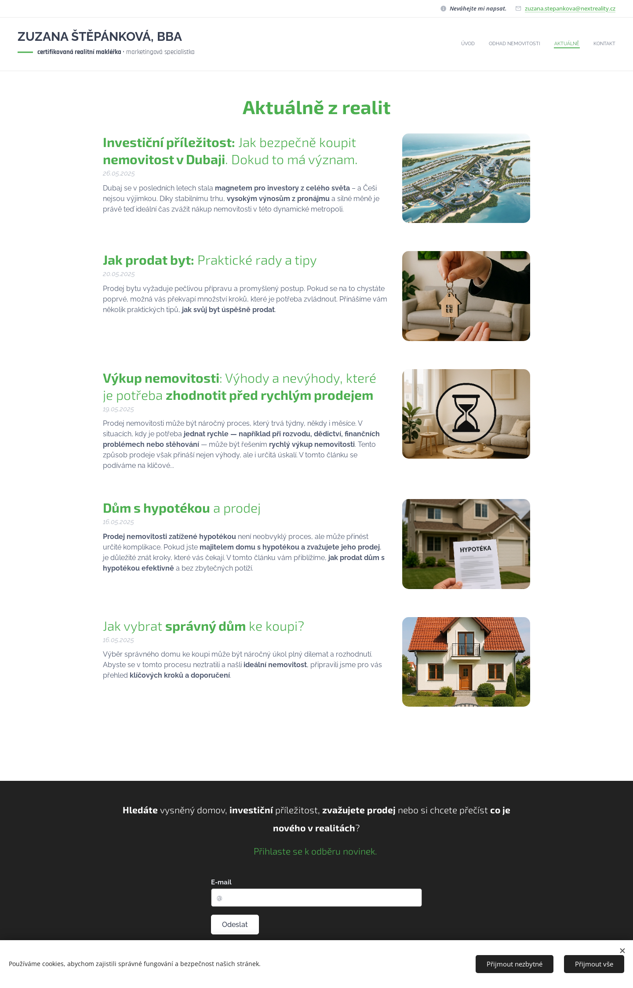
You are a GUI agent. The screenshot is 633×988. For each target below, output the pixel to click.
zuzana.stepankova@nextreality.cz (570, 8)
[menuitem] (575, 44)
